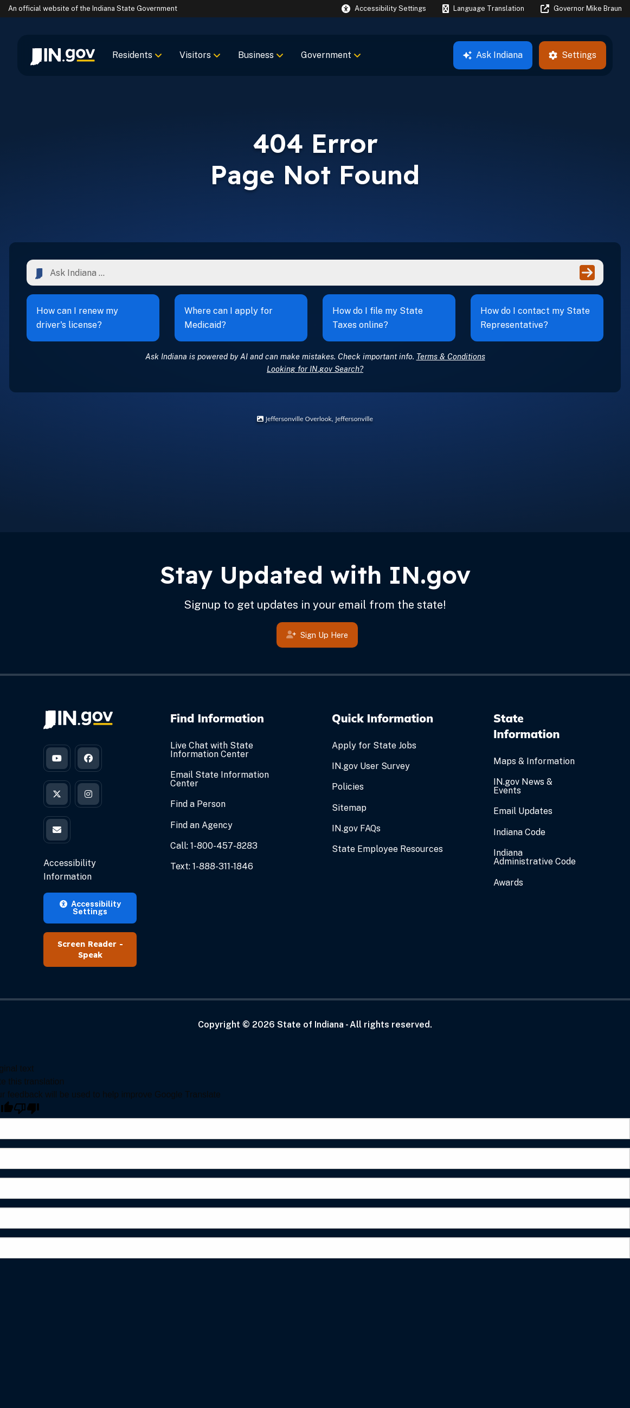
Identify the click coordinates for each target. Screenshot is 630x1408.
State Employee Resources (387, 849)
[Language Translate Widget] (483, 8)
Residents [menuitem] (137, 55)
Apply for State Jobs (374, 745)
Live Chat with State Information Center (211, 749)
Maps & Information (534, 761)
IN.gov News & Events (522, 786)
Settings (572, 55)
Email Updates (522, 811)
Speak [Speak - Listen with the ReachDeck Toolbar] (90, 955)
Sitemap (349, 808)
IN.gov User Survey (371, 766)
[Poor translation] (27, 1108)
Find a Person (198, 804)
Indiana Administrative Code (534, 857)
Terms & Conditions (450, 356)
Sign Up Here (317, 636)
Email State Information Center (219, 779)
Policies (348, 786)
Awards (508, 882)
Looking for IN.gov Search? (315, 368)
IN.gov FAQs (356, 828)
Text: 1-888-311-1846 (211, 866)
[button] (384, 8)
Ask (493, 55)
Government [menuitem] (331, 55)
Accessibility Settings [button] (90, 907)
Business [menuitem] (261, 55)
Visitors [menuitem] (200, 55)
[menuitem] (63, 55)
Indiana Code (519, 832)
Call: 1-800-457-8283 (214, 846)
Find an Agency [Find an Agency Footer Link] (201, 825)
